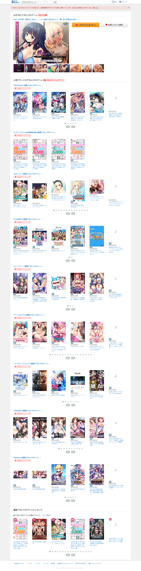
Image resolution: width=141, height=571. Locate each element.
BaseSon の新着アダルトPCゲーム (26, 457)
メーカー (29, 563)
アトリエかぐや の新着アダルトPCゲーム (28, 315)
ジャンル (45, 563)
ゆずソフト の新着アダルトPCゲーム (27, 174)
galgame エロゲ (19, 563)
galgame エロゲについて (65, 563)
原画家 (53, 563)
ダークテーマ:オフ (95, 563)
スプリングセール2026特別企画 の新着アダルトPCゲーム (34, 132)
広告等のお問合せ (80, 563)
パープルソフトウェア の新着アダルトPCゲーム (31, 363)
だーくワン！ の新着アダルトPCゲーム (27, 266)
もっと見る (46, 515)
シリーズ (37, 563)
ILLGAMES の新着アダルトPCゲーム (27, 219)
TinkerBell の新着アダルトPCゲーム (27, 410)
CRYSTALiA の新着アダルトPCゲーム (27, 85)
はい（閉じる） (94, 8)
